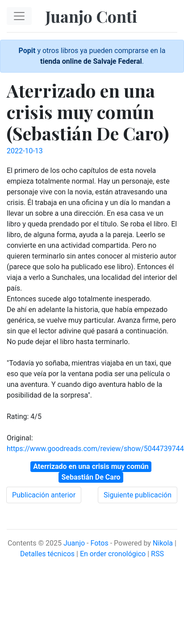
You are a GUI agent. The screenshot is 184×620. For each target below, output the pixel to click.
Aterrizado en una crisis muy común (90, 466)
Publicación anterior (43, 495)
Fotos (99, 543)
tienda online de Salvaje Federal (91, 61)
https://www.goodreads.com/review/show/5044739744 (95, 448)
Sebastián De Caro (90, 477)
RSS (157, 554)
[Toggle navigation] (19, 16)
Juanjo (74, 543)
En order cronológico (113, 554)
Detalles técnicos (47, 554)
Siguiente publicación (137, 495)
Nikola (163, 543)
